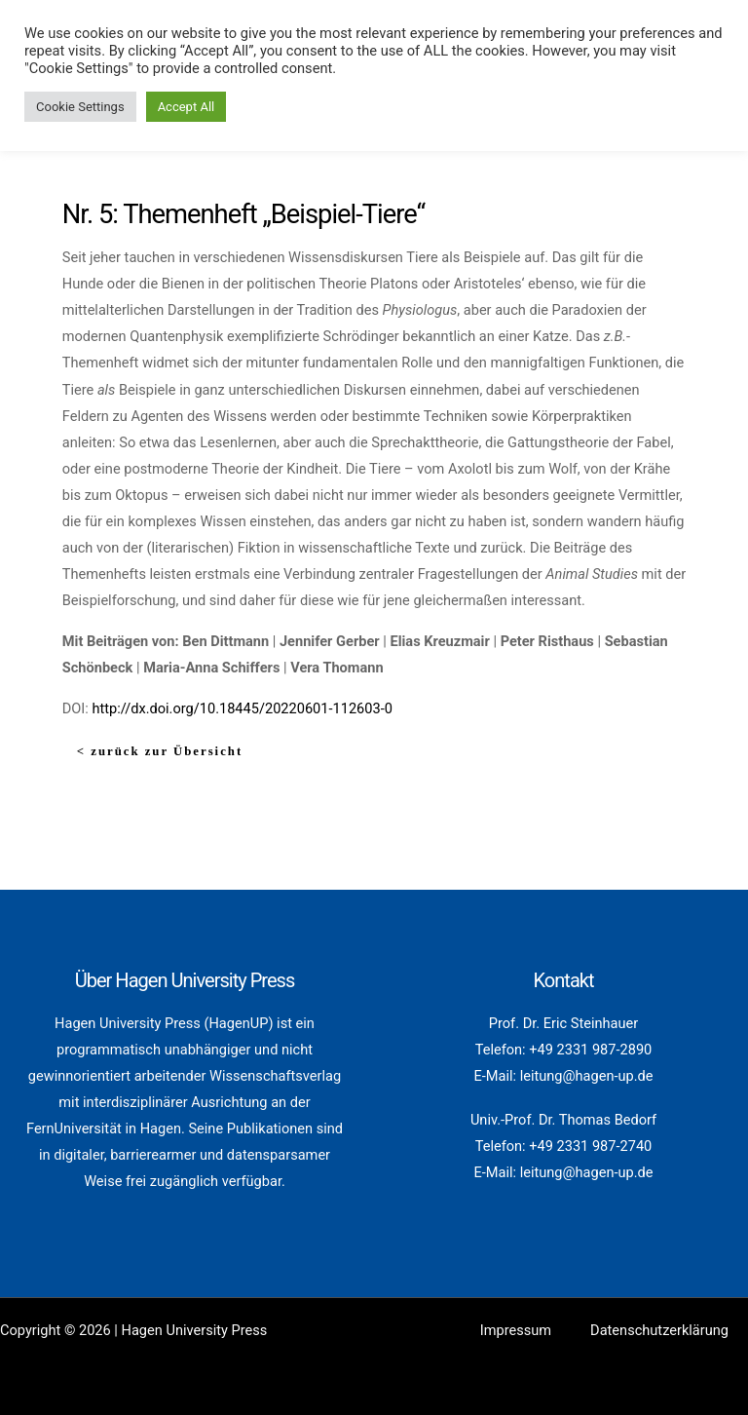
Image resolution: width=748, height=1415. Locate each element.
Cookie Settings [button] (80, 106)
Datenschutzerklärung (659, 1330)
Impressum (515, 1330)
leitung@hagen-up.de (587, 1076)
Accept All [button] (186, 106)
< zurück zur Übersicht (160, 751)
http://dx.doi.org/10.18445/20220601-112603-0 (242, 708)
